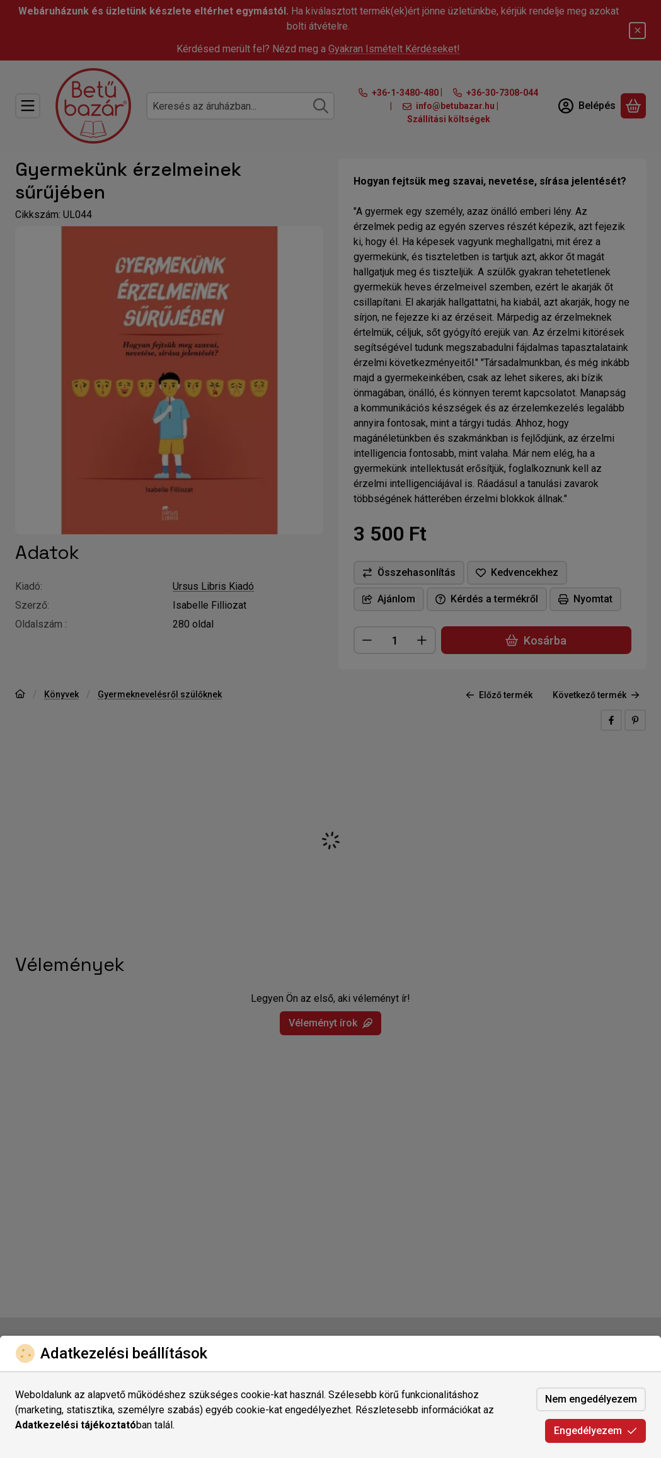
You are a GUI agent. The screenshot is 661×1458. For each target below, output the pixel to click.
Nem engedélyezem (591, 1399)
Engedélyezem (595, 1431)
